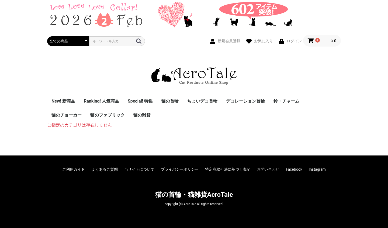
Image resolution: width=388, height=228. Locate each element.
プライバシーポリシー (180, 169)
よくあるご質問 (104, 169)
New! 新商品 (63, 101)
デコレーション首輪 (245, 101)
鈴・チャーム (286, 101)
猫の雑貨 (142, 115)
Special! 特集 (140, 101)
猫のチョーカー (66, 115)
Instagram (317, 169)
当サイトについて (139, 169)
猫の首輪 (170, 101)
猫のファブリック (107, 115)
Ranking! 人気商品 (101, 101)
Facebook (294, 169)
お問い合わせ (268, 169)
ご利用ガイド (73, 169)
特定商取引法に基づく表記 (227, 169)
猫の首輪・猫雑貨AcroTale (194, 194)
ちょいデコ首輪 (202, 101)
